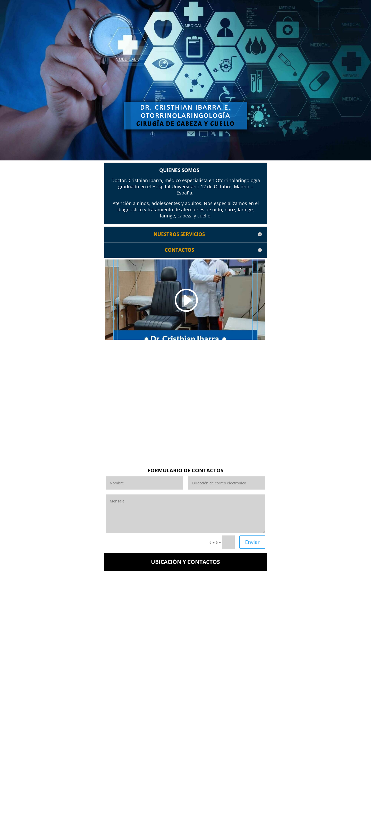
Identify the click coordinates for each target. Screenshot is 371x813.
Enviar (252, 542)
